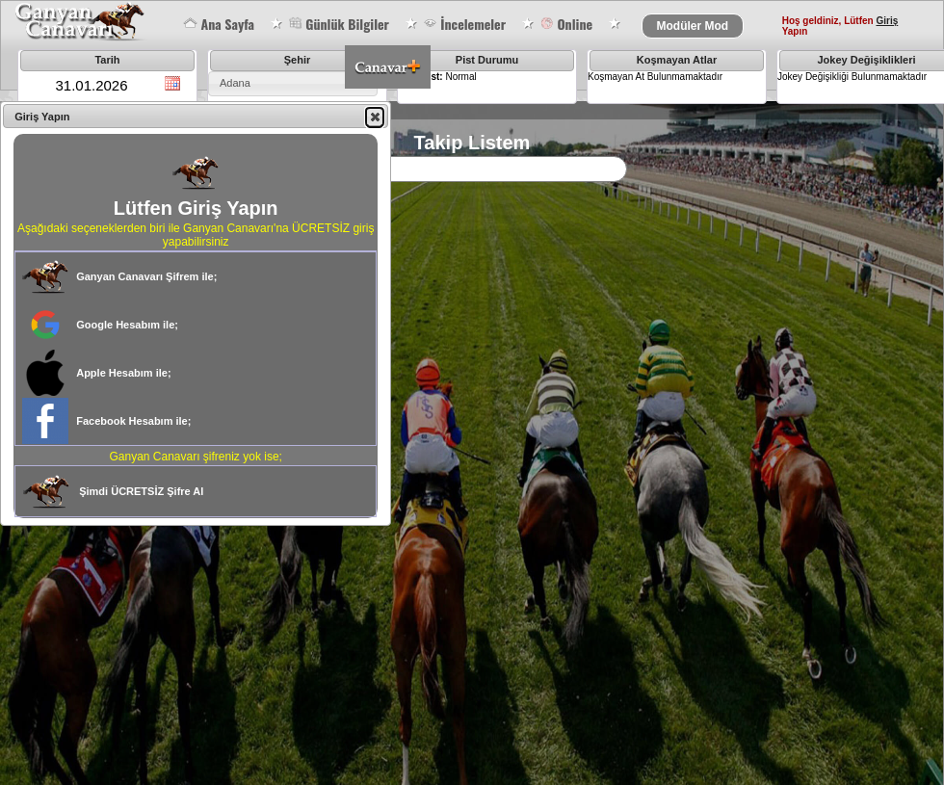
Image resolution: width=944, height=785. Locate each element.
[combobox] (293, 83)
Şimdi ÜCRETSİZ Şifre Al (141, 491)
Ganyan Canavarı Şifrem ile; (146, 276)
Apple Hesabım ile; (123, 373)
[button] (374, 116)
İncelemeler (464, 23)
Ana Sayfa (218, 23)
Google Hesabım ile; (127, 324)
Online (565, 23)
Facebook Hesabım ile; (133, 421)
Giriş (887, 20)
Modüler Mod (693, 26)
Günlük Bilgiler (338, 23)
